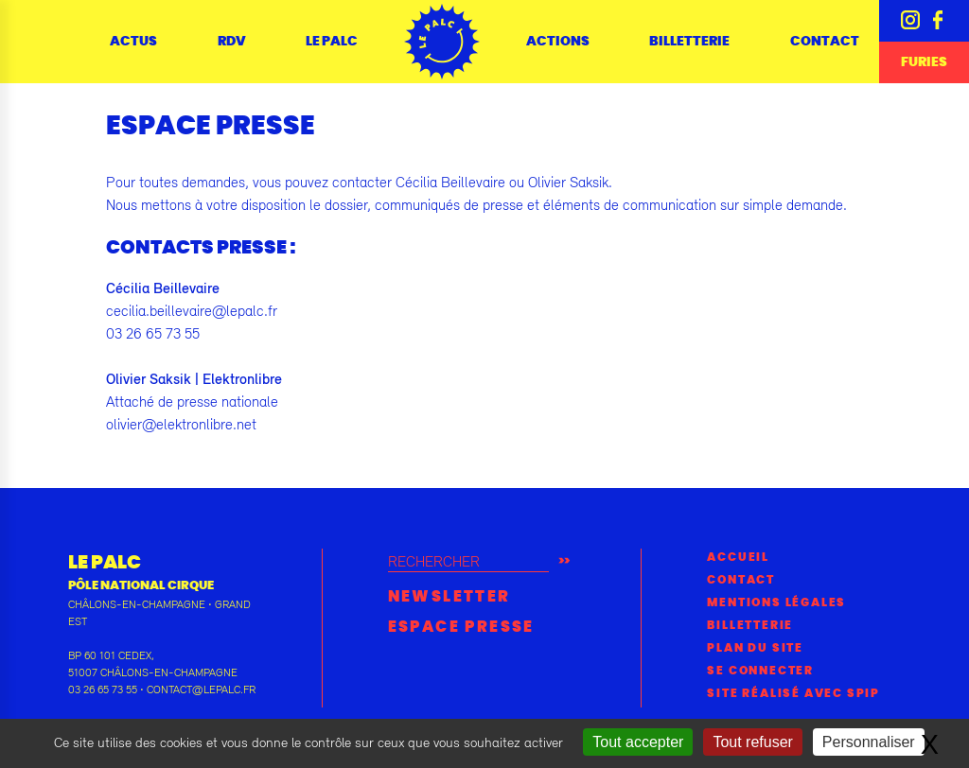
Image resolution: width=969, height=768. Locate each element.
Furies (924, 62)
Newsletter (449, 596)
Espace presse (461, 627)
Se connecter (760, 670)
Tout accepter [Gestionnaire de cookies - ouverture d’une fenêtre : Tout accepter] (637, 742)
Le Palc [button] (332, 41)
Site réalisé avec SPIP (793, 693)
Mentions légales (776, 602)
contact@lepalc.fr (201, 689)
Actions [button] (558, 41)
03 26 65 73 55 (102, 689)
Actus (133, 41)
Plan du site (755, 648)
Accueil (738, 557)
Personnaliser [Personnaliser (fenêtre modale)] (868, 742)
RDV (232, 41)
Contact (824, 41)
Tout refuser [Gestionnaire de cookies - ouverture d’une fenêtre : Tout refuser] (752, 742)
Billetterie (689, 41)
